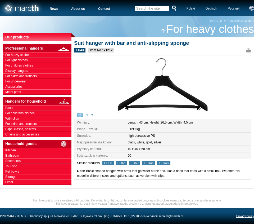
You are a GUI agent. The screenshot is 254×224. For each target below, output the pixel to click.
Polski (191, 8)
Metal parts (38, 92)
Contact (104, 9)
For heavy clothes (207, 29)
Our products (17, 37)
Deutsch (211, 8)
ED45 (121, 163)
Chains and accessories (38, 134)
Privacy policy (245, 216)
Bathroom (38, 155)
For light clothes (38, 60)
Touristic (38, 166)
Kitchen (38, 150)
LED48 (163, 163)
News (54, 9)
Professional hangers (240, 20)
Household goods (38, 144)
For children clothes (38, 65)
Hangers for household (38, 101)
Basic (38, 108)
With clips (38, 118)
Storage (38, 176)
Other (38, 182)
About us (78, 9)
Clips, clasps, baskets (38, 129)
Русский (234, 8)
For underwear (38, 81)
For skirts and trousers (38, 76)
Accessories (38, 86)
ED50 (134, 163)
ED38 (108, 163)
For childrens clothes (38, 113)
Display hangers (38, 70)
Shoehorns (38, 161)
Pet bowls (38, 171)
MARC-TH (217, 20)
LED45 (148, 163)
